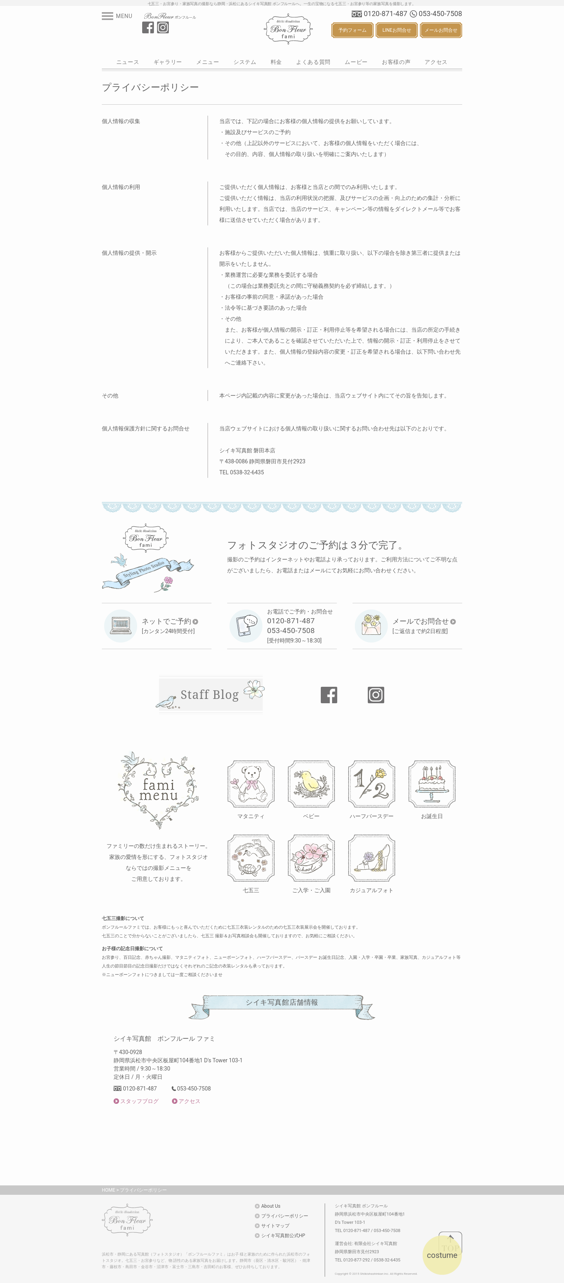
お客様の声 (396, 62)
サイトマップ (275, 1226)
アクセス (436, 62)
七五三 (251, 890)
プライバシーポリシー (143, 1190)
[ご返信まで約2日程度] (424, 625)
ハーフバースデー (372, 816)
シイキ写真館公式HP (283, 1235)
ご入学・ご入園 (311, 890)
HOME (108, 1190)
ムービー (356, 62)
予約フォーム (352, 30)
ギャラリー (168, 62)
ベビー (311, 816)
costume (442, 1255)
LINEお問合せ (396, 30)
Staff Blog (210, 694)
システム (245, 62)
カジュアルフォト (372, 890)
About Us (270, 1206)
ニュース (127, 62)
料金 (276, 62)
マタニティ (251, 816)
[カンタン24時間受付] (170, 625)
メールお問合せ (441, 30)
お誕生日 (432, 816)
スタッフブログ (139, 1101)
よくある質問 (313, 62)
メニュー (207, 62)
